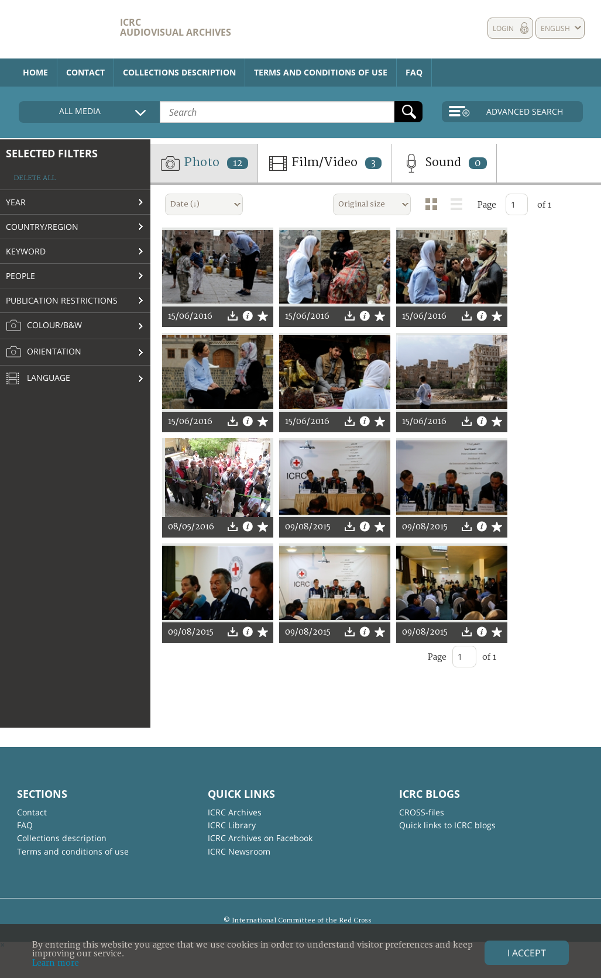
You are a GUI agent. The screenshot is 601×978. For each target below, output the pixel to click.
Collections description (179, 72)
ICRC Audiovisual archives (175, 27)
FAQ (414, 72)
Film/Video (324, 163)
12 (237, 163)
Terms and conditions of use (320, 72)
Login (503, 28)
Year (16, 202)
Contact (85, 72)
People (20, 275)
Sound (444, 163)
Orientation (43, 352)
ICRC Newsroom (239, 851)
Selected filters (52, 153)
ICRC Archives (235, 812)
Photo (204, 163)
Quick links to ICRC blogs (447, 825)
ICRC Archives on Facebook (260, 837)
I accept (526, 952)
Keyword (26, 251)
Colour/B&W (44, 326)
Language (38, 379)
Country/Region (42, 226)
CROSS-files (421, 812)
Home (35, 72)
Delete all (34, 178)
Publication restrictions (62, 300)
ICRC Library (232, 825)
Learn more (55, 963)
